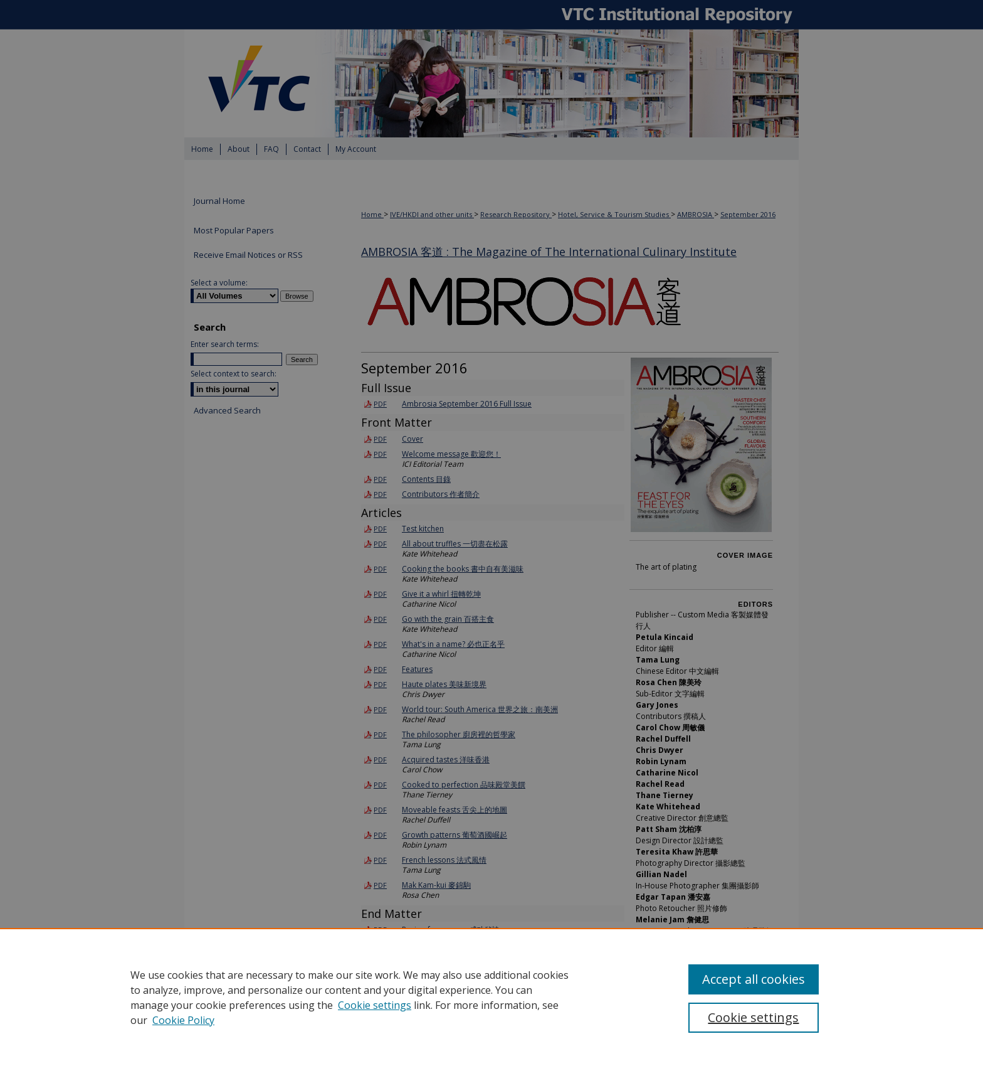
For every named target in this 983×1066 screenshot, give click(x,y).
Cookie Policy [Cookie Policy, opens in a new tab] (183, 1020)
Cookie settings (374, 1005)
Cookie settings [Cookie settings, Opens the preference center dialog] (753, 1017)
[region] (491, 997)
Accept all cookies (753, 979)
